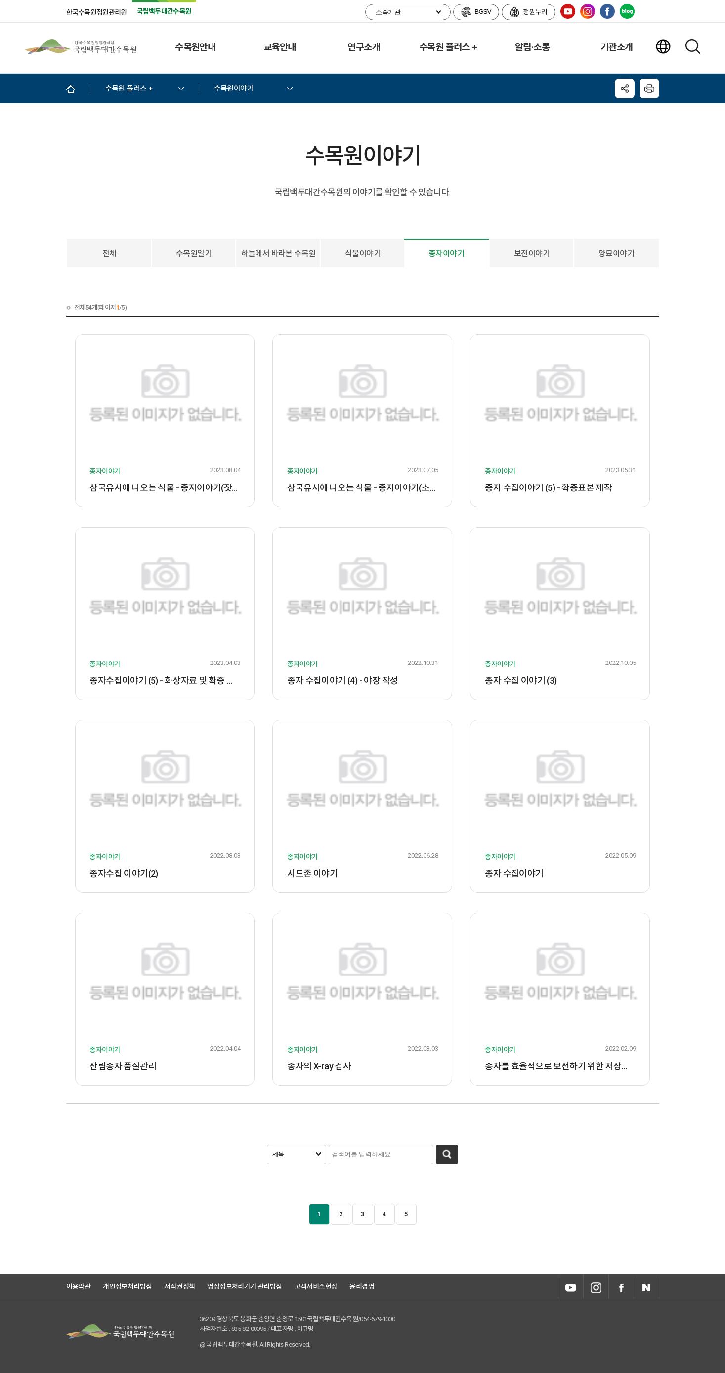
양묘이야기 (616, 253)
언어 (663, 46)
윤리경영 (361, 1286)
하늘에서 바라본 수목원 (278, 253)
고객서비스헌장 (316, 1286)
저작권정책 (179, 1286)
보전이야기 (532, 253)
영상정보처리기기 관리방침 (244, 1286)
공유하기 (625, 88)
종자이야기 (446, 253)
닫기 (649, 88)
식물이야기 (363, 253)
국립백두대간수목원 (80, 46)
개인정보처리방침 (127, 1286)
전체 (109, 253)
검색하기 (692, 46)
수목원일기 (194, 253)
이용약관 (78, 1286)
